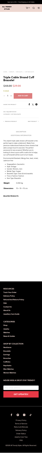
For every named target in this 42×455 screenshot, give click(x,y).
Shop (5, 327)
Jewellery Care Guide (11, 316)
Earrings (6, 357)
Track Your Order (9, 295)
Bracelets (19, 74)
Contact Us (7, 309)
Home (5, 74)
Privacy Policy (21, 422)
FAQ (5, 305)
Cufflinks (6, 364)
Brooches (7, 360)
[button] (28, 8)
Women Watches (9, 375)
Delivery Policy (9, 298)
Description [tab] (21, 134)
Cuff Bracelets (29, 74)
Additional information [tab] (21, 137)
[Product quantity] (7, 98)
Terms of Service (21, 426)
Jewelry (11, 74)
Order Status (21, 436)
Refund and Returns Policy (13, 302)
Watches (6, 335)
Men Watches (8, 371)
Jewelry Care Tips (21, 439)
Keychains (7, 368)
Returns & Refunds (21, 429)
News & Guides (9, 338)
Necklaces (7, 350)
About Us (6, 313)
